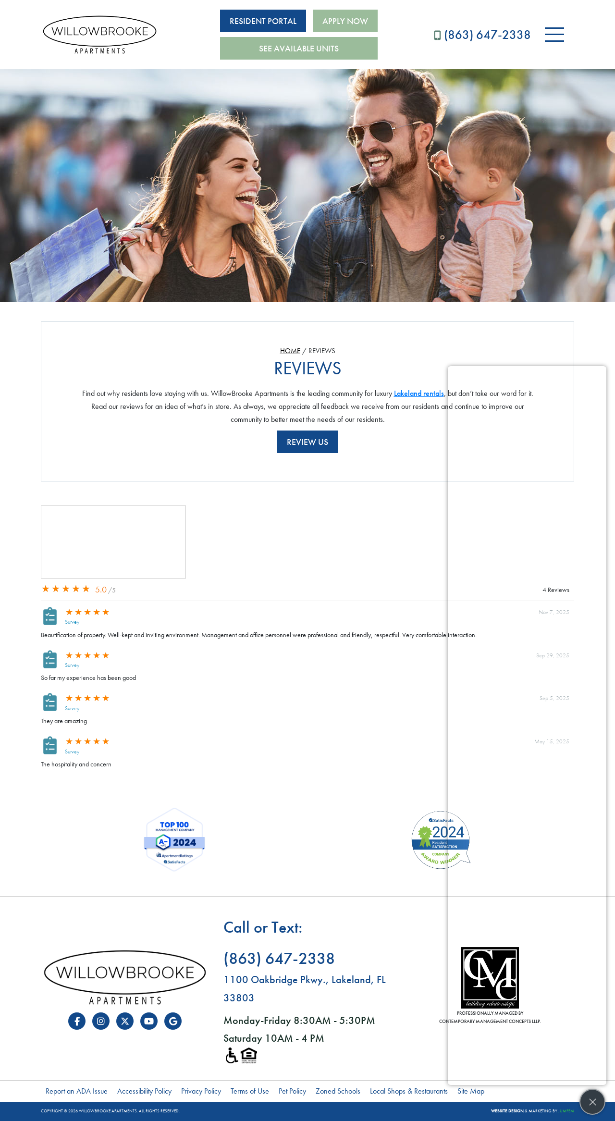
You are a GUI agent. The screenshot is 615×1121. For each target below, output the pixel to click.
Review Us (307, 441)
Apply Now (345, 20)
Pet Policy (292, 1091)
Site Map (470, 1091)
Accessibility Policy (144, 1091)
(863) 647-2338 (482, 34)
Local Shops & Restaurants (409, 1091)
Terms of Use (250, 1091)
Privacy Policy (201, 1091)
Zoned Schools (338, 1091)
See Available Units (299, 48)
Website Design (507, 1111)
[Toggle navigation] (554, 35)
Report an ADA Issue (77, 1091)
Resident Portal (263, 20)
